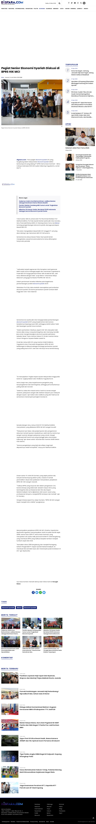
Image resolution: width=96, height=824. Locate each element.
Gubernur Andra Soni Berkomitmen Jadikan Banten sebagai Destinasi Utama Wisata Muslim (37, 202)
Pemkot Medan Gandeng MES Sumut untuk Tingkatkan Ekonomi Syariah (38, 206)
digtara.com (21, 160)
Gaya (61, 8)
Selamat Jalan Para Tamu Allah (77, 148)
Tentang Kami (6, 821)
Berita (48, 813)
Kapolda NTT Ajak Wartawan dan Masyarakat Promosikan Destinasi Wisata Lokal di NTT (81, 105)
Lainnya (79, 8)
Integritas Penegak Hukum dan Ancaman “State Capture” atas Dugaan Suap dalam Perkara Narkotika (85, 167)
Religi (60, 809)
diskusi (57, 223)
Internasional (20, 8)
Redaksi (13, 821)
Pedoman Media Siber (22, 821)
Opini (60, 813)
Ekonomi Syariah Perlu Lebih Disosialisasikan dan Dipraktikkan (10, 650)
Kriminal (73, 8)
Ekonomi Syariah (43, 162)
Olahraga (49, 8)
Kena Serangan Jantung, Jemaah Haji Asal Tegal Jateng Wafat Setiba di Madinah (82, 73)
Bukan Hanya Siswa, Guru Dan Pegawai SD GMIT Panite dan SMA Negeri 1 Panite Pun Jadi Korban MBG (39, 725)
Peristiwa (4, 8)
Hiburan (55, 8)
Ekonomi (42, 8)
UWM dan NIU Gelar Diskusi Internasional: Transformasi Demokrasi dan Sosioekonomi (31, 650)
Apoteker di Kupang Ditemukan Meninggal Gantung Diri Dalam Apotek (82, 83)
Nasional (11, 8)
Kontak (52, 821)
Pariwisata (62, 811)
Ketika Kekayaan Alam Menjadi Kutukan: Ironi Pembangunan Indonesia (84, 176)
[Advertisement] (48, 26)
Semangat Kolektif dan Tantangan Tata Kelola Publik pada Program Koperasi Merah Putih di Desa (84, 158)
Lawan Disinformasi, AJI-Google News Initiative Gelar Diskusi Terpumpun (52, 650)
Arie (2, 77)
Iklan (47, 821)
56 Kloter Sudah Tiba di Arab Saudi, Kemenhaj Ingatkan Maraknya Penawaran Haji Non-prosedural (82, 95)
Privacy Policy (34, 821)
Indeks (86, 8)
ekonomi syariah (41, 160)
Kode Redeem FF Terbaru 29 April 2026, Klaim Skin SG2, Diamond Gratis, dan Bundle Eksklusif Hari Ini (81, 116)
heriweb (93, 821)
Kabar (61, 806)
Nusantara (29, 8)
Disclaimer (42, 821)
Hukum (67, 8)
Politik (36, 8)
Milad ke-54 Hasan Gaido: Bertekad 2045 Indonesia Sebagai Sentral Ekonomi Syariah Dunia (37, 210)
